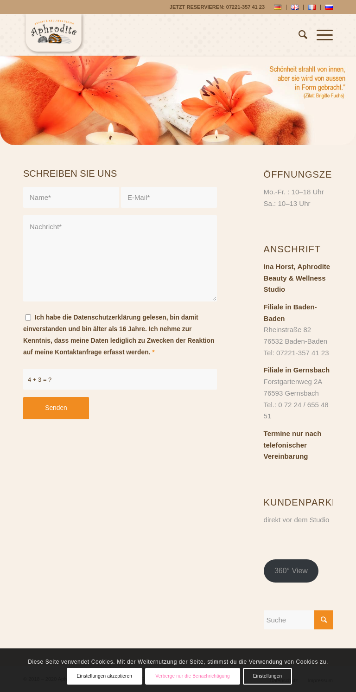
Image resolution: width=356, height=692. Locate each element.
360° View (291, 571)
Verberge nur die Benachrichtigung (192, 676)
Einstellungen (267, 676)
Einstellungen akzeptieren (105, 676)
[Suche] (298, 35)
